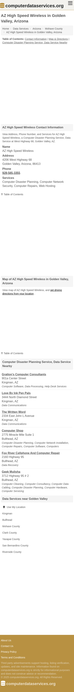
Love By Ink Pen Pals (16, 393)
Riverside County (12, 552)
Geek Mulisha (11, 471)
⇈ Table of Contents (12, 194)
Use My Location (13, 507)
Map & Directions (58, 39)
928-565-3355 (11, 172)
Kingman (7, 513)
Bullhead (7, 519)
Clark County (9, 532)
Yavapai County (11, 539)
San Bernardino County (15, 545)
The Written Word (14, 411)
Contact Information (36, 39)
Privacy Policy (8, 651)
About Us (6, 640)
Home (5, 28)
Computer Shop (12, 430)
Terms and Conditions (13, 657)
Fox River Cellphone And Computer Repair (31, 453)
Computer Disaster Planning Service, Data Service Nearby (34, 42)
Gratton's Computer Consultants (24, 374)
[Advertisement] (37, 83)
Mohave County (11, 526)
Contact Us (7, 646)
